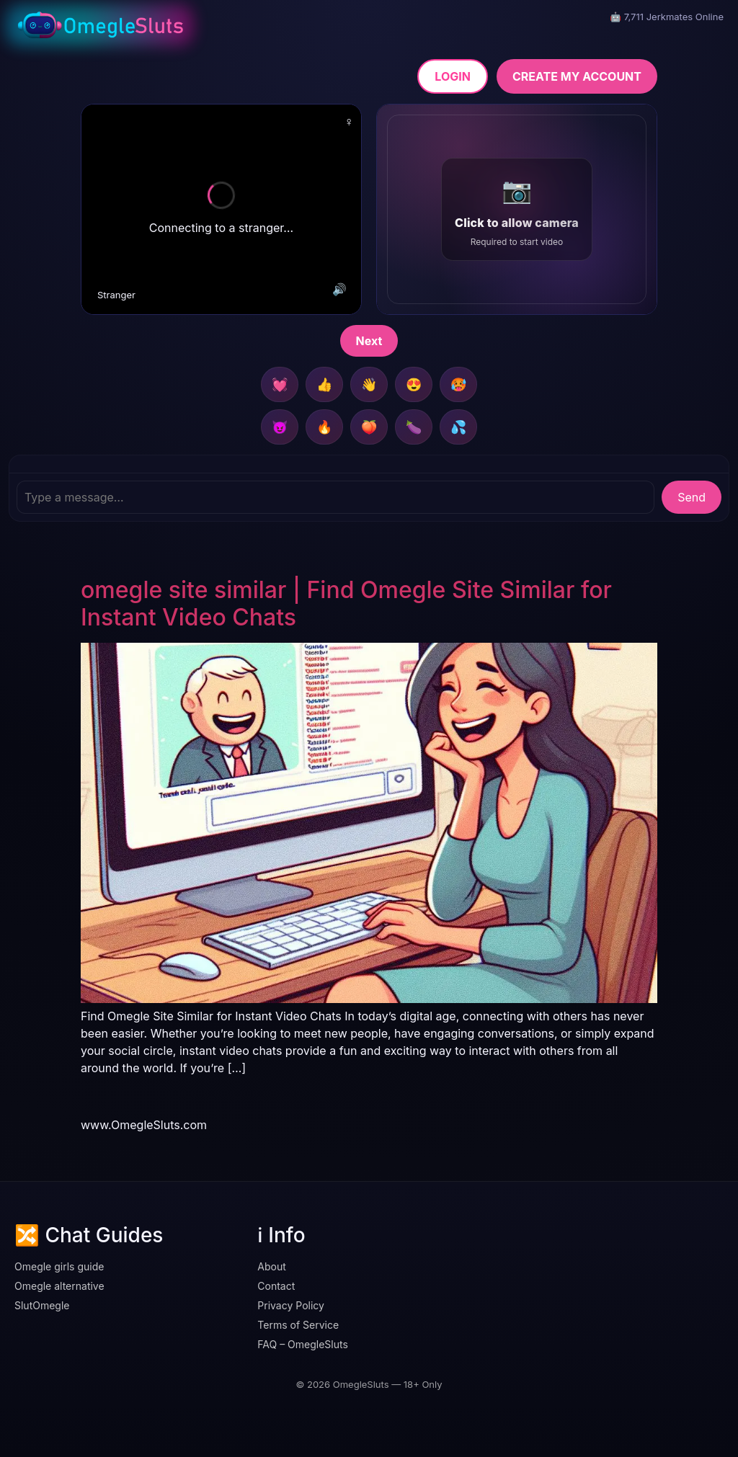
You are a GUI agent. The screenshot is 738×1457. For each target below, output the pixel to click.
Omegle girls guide (59, 1266)
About (271, 1266)
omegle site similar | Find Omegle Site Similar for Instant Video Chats (346, 603)
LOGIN (453, 76)
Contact (276, 1286)
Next (369, 341)
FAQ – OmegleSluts (302, 1344)
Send (691, 497)
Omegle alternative (59, 1286)
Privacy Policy (290, 1305)
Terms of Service (298, 1325)
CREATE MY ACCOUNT (576, 76)
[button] (517, 209)
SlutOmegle (42, 1305)
